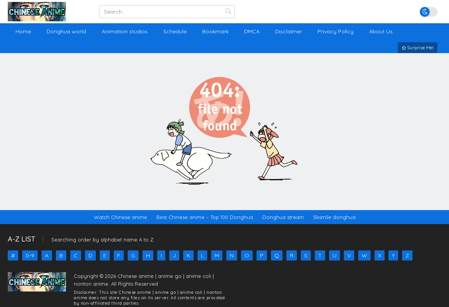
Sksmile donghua (334, 217)
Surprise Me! (417, 47)
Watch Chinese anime (120, 217)
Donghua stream (283, 217)
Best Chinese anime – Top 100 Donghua (204, 217)
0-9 (30, 255)
